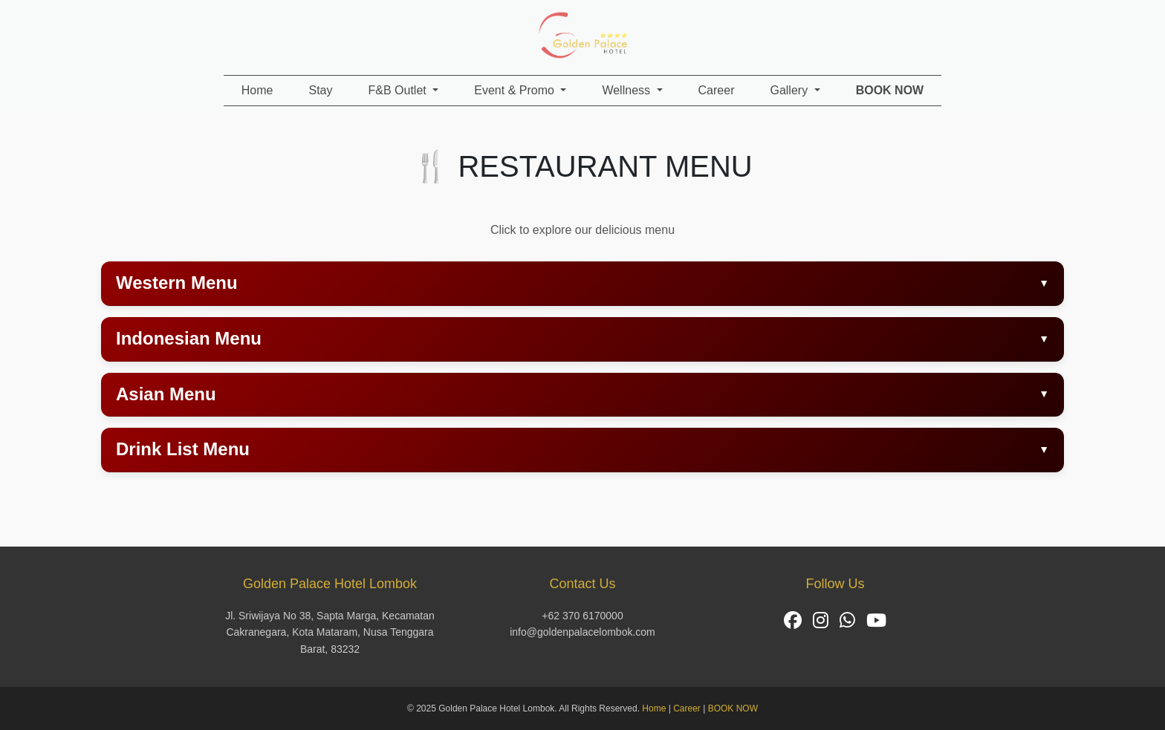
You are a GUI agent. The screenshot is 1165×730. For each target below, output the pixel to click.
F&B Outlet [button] (399, 90)
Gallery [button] (790, 90)
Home (257, 90)
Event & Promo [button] (515, 90)
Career (716, 90)
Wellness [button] (627, 90)
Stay (320, 90)
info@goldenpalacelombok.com (582, 632)
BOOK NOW (733, 708)
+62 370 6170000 (582, 616)
